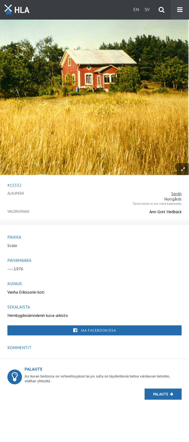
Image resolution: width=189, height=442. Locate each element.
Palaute (160, 394)
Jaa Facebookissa (98, 330)
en (136, 9)
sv (147, 9)
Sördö (176, 193)
